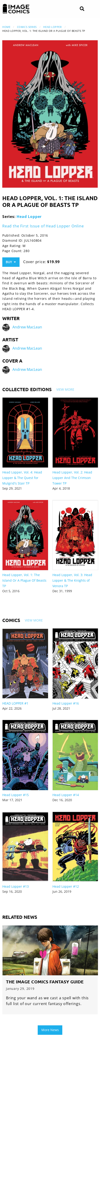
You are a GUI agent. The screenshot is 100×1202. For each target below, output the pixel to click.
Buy (11, 262)
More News (50, 1030)
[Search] (82, 9)
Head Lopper (52, 27)
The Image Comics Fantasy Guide (45, 982)
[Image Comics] (16, 9)
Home (6, 27)
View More (65, 389)
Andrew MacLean (27, 327)
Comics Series (27, 27)
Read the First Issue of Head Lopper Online (43, 226)
